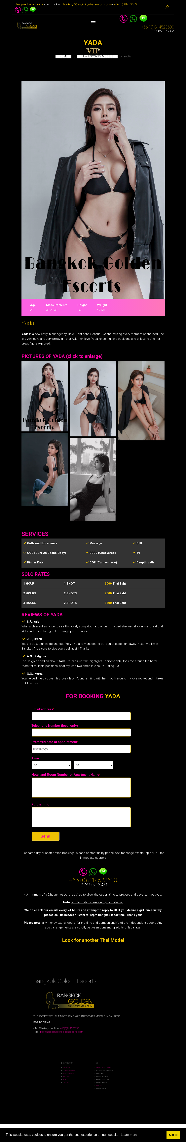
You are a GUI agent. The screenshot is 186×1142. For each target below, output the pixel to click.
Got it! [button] (173, 1134)
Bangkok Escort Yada (29, 4)
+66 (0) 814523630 (126, 4)
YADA (93, 43)
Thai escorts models (97, 56)
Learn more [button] (129, 1134)
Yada (27, 322)
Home (63, 56)
